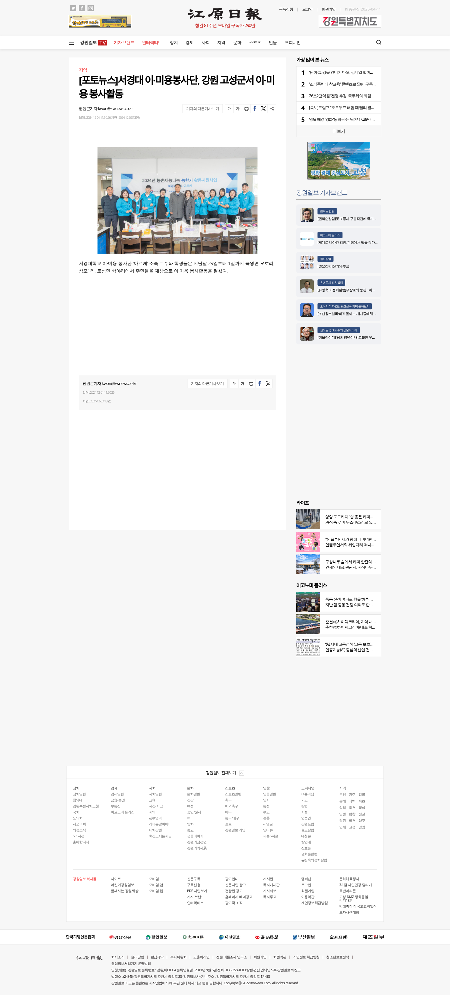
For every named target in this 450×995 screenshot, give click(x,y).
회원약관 (279, 957)
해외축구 (231, 806)
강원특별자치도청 (86, 806)
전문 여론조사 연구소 (231, 957)
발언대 (306, 842)
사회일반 (155, 794)
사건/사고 (156, 806)
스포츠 (255, 42)
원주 (352, 794)
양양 (361, 827)
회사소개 (117, 957)
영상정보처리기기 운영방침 (131, 963)
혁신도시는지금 (160, 836)
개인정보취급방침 (314, 902)
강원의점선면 (196, 842)
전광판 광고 (233, 890)
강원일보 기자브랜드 (321, 192)
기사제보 (269, 890)
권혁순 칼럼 (327, 211)
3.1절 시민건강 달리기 (355, 884)
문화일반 (193, 794)
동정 (266, 806)
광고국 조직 (233, 902)
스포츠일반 (233, 794)
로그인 (307, 8)
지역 (221, 42)
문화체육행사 (349, 878)
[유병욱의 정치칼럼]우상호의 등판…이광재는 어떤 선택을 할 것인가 (366, 289)
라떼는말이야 (158, 824)
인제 (342, 827)
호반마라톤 (347, 890)
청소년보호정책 (337, 957)
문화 (237, 42)
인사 (266, 800)
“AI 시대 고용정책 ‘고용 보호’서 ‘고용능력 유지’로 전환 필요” (372, 644)
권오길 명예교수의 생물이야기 (338, 330)
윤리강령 (137, 957)
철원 (342, 820)
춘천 (342, 794)
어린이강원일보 (122, 884)
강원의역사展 (196, 848)
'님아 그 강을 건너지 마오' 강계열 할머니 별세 (345, 72)
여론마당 (307, 794)
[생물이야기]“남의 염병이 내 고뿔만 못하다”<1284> (354, 337)
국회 (76, 812)
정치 (174, 42)
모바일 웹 (156, 890)
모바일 (154, 878)
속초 (361, 801)
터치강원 (155, 830)
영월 (342, 814)
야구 (228, 812)
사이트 (116, 878)
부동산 (115, 806)
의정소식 (79, 830)
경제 (189, 42)
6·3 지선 (78, 836)
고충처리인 (201, 957)
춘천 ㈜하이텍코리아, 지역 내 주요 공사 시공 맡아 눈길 (369, 621)
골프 (228, 824)
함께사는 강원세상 (124, 890)
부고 (266, 812)
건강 (190, 800)
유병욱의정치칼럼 (314, 860)
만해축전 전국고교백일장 (358, 906)
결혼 (266, 818)
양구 (361, 820)
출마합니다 (81, 842)
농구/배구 (232, 818)
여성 (190, 806)
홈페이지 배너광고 (238, 896)
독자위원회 (178, 957)
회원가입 (329, 8)
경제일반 (117, 794)
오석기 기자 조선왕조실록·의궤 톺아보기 (344, 306)
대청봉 (306, 836)
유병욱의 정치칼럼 (331, 282)
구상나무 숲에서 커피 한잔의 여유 (352, 561)
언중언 (306, 818)
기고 (304, 800)
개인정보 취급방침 (306, 957)
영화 (190, 824)
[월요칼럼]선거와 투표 (333, 266)
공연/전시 (194, 812)
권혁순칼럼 (309, 854)
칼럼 (304, 806)
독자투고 (269, 896)
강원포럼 (307, 824)
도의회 (77, 818)
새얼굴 (268, 824)
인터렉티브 (152, 42)
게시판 (268, 878)
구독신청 (286, 8)
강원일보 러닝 (235, 830)
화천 (352, 820)
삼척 (342, 807)
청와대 (77, 800)
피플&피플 (270, 836)
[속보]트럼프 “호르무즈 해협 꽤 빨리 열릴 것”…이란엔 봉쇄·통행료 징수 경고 (369, 107)
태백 (352, 801)
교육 (152, 800)
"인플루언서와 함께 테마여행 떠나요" (355, 539)
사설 (304, 812)
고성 (352, 827)
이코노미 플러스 (330, 235)
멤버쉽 (306, 878)
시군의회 (79, 824)
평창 (352, 814)
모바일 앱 (156, 884)
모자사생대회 (349, 912)
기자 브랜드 (124, 42)
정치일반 (79, 794)
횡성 (361, 807)
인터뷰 (268, 830)
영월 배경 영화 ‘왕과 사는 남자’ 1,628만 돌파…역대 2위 (352, 119)
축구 (228, 800)
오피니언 (292, 42)
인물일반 (269, 794)
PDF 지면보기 (197, 890)
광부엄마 (155, 818)
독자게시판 (271, 884)
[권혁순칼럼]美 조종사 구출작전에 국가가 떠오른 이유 (356, 218)
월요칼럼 (325, 259)
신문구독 (193, 878)
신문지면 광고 (235, 884)
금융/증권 (118, 800)
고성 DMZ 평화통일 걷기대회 (353, 898)
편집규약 (157, 957)
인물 (272, 42)
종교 (190, 830)
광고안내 (231, 878)
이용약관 (307, 896)
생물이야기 (195, 836)
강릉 (361, 794)
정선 (361, 814)
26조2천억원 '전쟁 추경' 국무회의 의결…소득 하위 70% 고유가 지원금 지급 (368, 95)
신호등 (306, 848)
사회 (205, 42)
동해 (342, 801)
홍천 (352, 807)
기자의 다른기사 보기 (202, 108)
